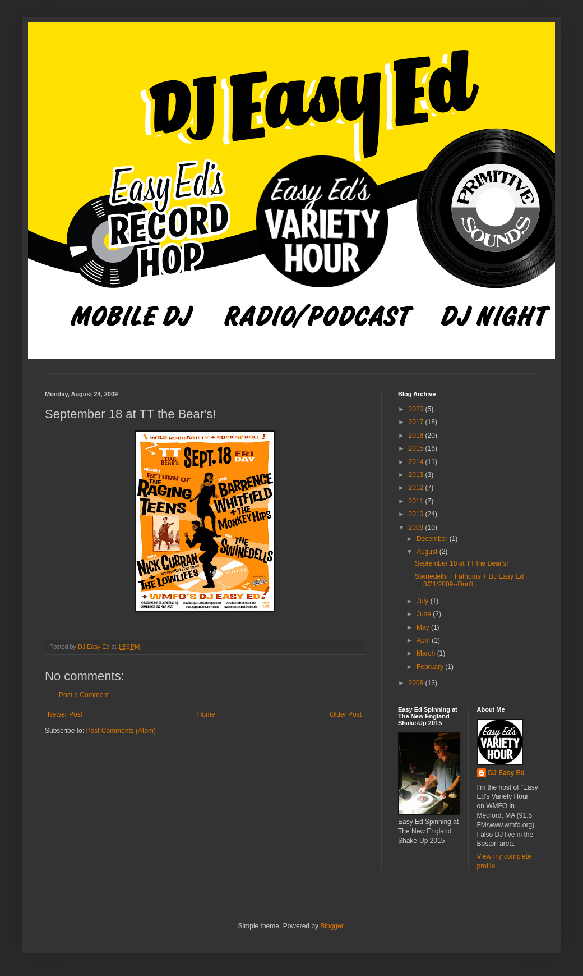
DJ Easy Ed (506, 773)
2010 (417, 514)
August (428, 552)
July (424, 601)
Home (206, 714)
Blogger (331, 926)
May (424, 627)
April (424, 640)
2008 (417, 683)
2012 (417, 488)
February (431, 667)
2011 (417, 501)
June (425, 614)
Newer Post (65, 714)
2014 (417, 462)
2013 (417, 475)
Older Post (346, 714)
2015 (417, 448)
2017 (417, 422)
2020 (417, 409)
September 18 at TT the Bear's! (461, 563)
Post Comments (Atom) (121, 731)
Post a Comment (84, 695)
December (433, 539)
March (427, 653)
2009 (417, 527)
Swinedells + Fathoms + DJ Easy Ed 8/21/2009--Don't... (469, 580)
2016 (417, 435)
